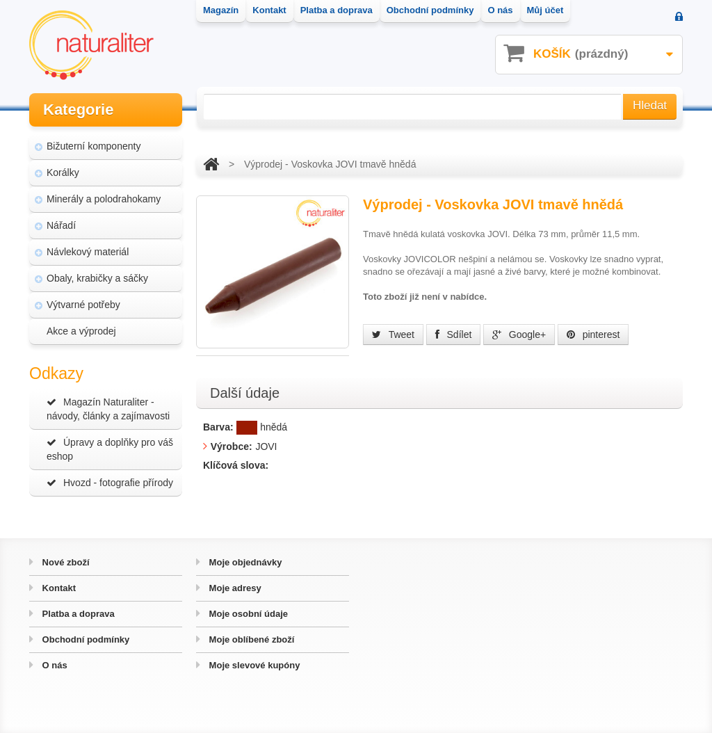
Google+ (519, 334)
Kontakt (58, 588)
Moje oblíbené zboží (250, 639)
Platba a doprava (77, 614)
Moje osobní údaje (247, 614)
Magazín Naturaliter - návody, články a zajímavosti (108, 408)
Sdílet (453, 334)
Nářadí (61, 225)
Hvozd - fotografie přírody (110, 482)
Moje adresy (234, 588)
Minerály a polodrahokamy (104, 198)
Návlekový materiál (88, 251)
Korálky (63, 172)
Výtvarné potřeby (83, 304)
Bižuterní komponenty (93, 146)
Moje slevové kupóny (253, 665)
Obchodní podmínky (84, 639)
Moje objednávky (244, 562)
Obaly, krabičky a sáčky (97, 278)
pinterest (593, 334)
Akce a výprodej (81, 331)
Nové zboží (65, 562)
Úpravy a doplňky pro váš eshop (110, 449)
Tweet (393, 334)
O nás (53, 665)
